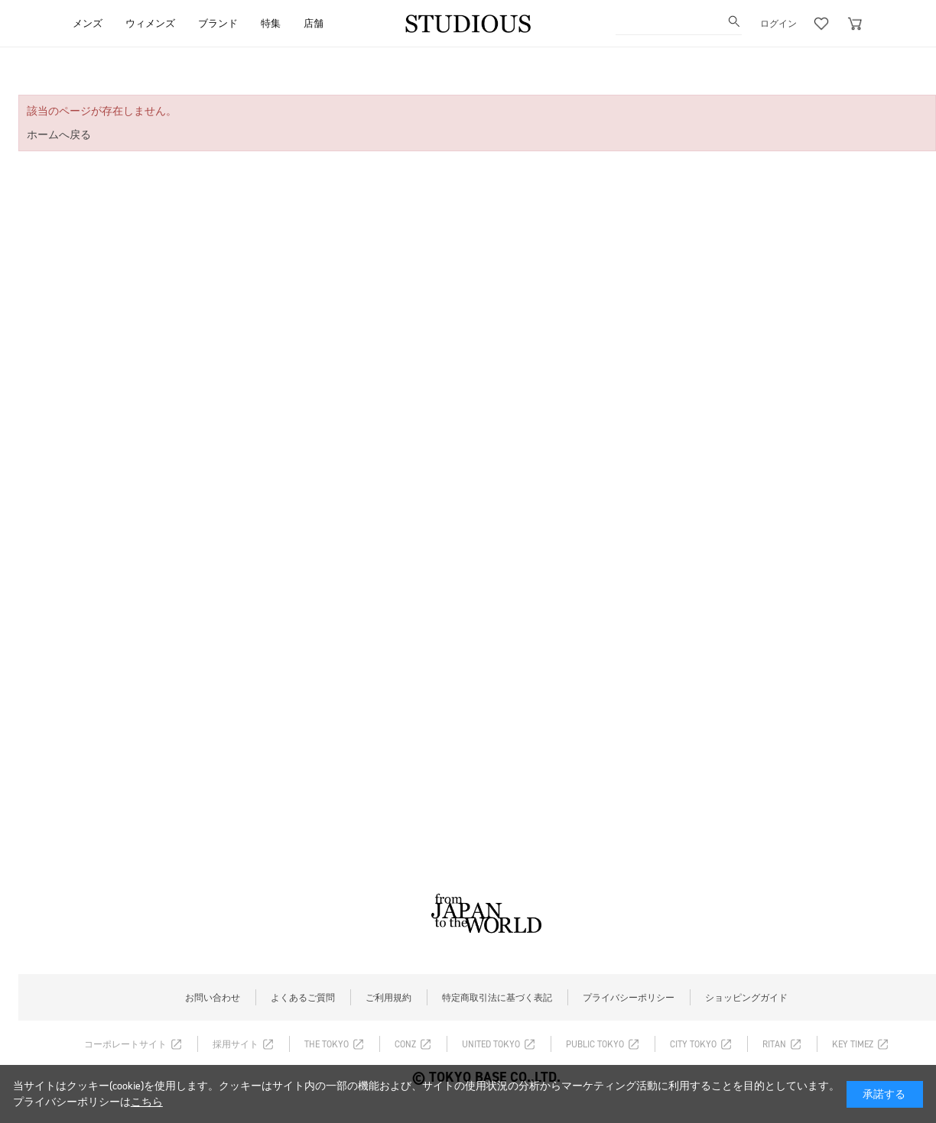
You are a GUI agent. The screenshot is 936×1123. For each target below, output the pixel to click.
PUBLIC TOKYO (595, 1044)
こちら (147, 1102)
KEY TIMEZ (852, 1044)
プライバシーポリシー (628, 998)
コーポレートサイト (125, 1044)
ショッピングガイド (746, 998)
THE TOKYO (326, 1044)
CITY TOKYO (693, 1044)
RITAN (774, 1044)
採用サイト (235, 1044)
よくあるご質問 (303, 998)
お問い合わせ (212, 998)
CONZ (405, 1044)
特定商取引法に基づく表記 (497, 998)
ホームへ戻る (59, 135)
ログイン (778, 24)
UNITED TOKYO (491, 1044)
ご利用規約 (388, 998)
